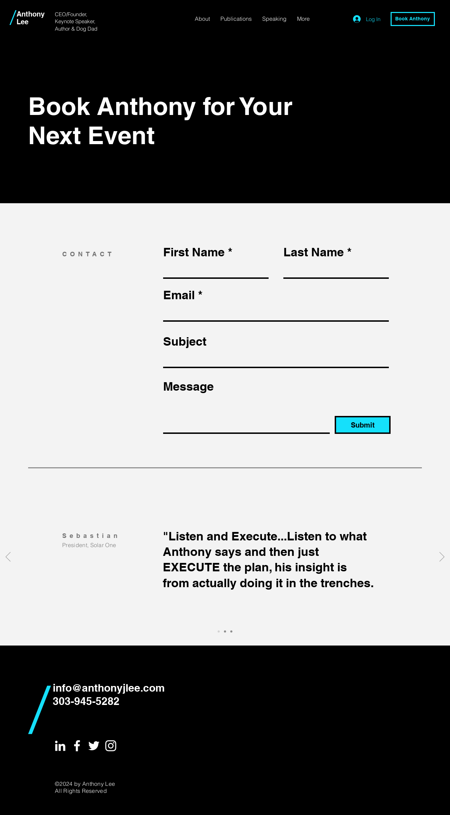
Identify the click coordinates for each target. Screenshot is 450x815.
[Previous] (8, 557)
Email (179, 295)
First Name (194, 252)
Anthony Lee (31, 18)
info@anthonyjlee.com (109, 687)
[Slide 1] (219, 631)
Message (188, 386)
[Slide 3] (231, 631)
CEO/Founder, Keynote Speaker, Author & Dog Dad (76, 21)
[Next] (441, 557)
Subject (184, 341)
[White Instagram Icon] (110, 745)
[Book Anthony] (413, 19)
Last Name (313, 252)
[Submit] (363, 425)
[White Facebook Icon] (77, 745)
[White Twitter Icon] (93, 745)
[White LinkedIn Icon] (60, 745)
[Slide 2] (225, 631)
